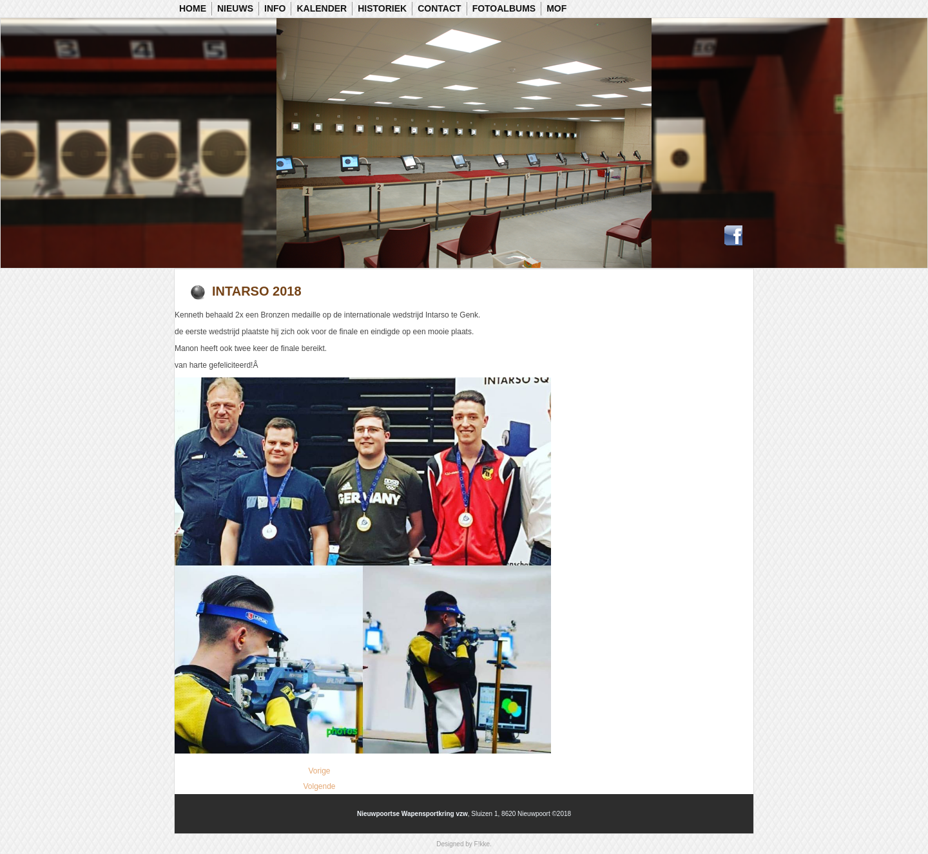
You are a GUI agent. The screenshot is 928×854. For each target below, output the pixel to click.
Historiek (382, 8)
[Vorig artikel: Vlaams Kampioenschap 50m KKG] (319, 770)
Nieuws (235, 8)
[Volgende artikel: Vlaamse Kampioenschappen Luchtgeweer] (319, 786)
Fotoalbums (504, 8)
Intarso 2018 (257, 291)
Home (192, 8)
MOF (556, 8)
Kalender (321, 8)
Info (274, 8)
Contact (439, 8)
